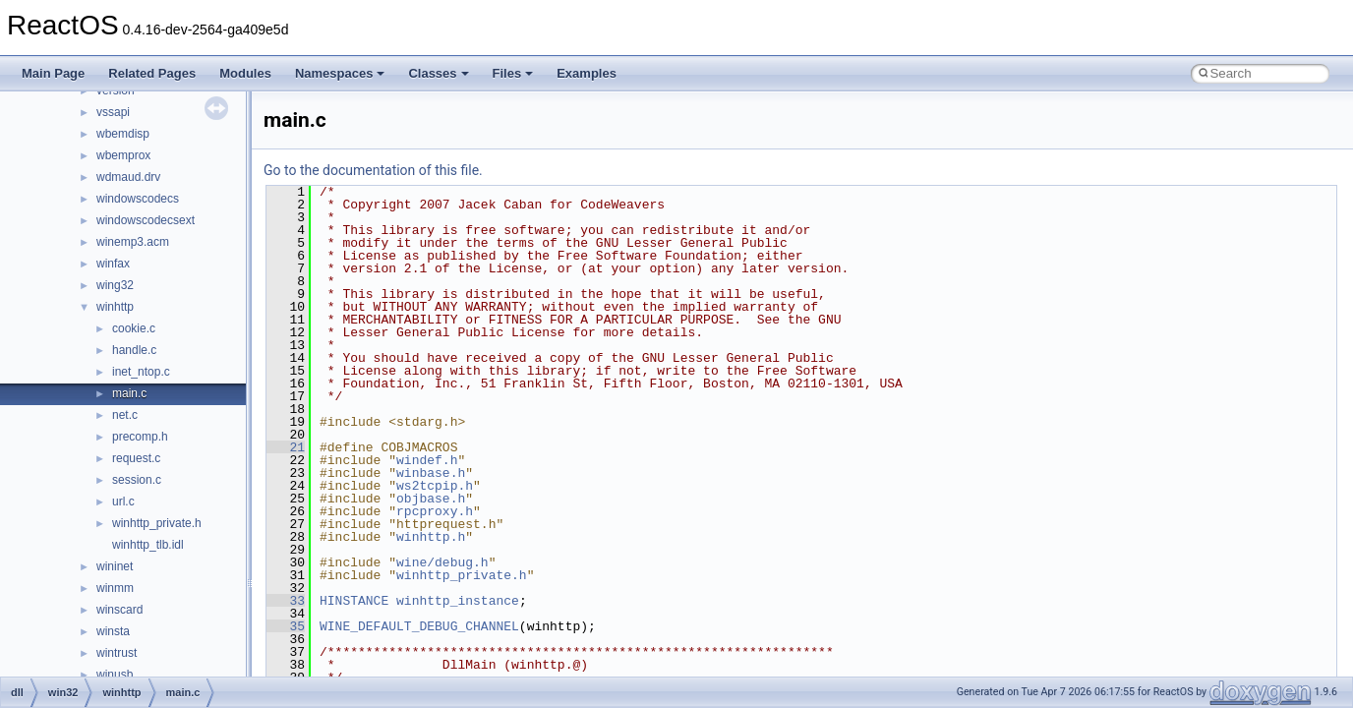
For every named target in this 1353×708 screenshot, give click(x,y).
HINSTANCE (354, 601)
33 (285, 601)
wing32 (115, 285)
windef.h (426, 460)
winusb (114, 674)
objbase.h (430, 498)
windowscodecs (137, 199)
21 (285, 447)
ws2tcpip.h (434, 486)
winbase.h (430, 473)
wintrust (116, 653)
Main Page (53, 73)
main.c (129, 393)
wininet (114, 566)
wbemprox (123, 155)
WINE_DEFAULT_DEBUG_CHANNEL (419, 626)
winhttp (115, 307)
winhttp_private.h (157, 523)
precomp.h (140, 436)
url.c (123, 501)
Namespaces (340, 73)
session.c (136, 480)
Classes (438, 73)
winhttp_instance (457, 601)
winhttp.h (430, 537)
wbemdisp (122, 134)
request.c (136, 458)
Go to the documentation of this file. (373, 170)
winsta (113, 631)
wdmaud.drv (128, 177)
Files (513, 73)
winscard (119, 610)
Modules (245, 73)
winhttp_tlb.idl (148, 545)
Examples (587, 73)
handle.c (134, 350)
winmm (115, 588)
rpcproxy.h (434, 511)
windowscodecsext (145, 220)
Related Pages (152, 73)
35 (285, 626)
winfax (113, 263)
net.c (125, 415)
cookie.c (133, 328)
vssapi (113, 112)
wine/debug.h (442, 562)
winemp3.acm (132, 242)
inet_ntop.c (141, 372)
